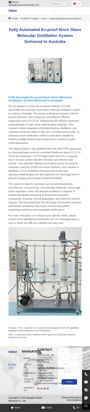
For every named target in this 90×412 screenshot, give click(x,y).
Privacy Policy (68, 397)
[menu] (54, 11)
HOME (14, 18)
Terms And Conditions (74, 398)
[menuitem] (54, 11)
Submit (69, 382)
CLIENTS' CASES (29, 18)
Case (44, 18)
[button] (54, 11)
